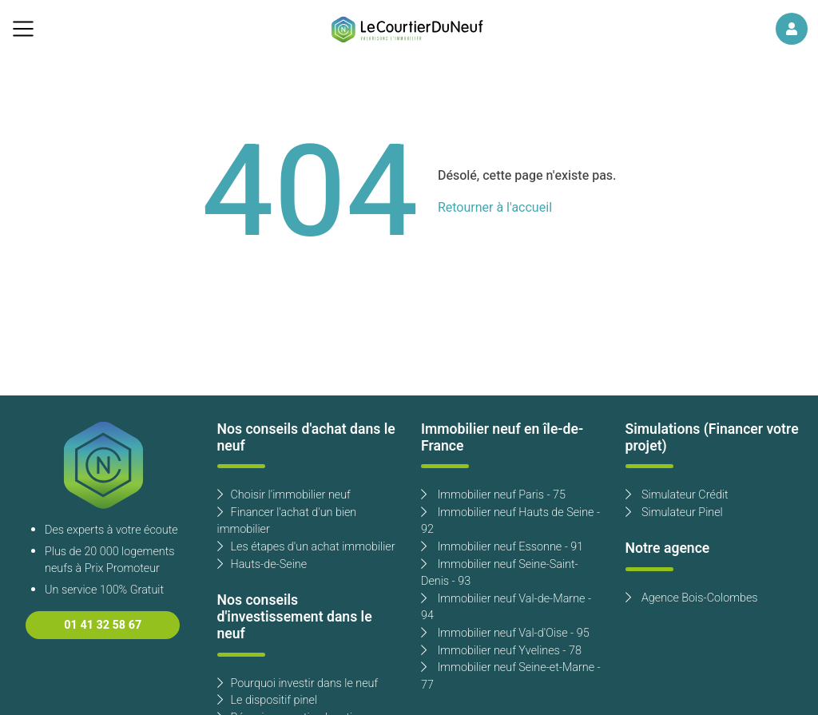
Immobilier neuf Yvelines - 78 (501, 650)
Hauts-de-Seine (262, 564)
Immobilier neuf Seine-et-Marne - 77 (511, 676)
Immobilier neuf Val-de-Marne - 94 (506, 607)
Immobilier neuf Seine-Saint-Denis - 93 (499, 573)
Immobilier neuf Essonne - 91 (502, 546)
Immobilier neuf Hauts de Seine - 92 (510, 521)
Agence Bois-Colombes (691, 598)
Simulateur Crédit (677, 495)
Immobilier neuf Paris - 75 (493, 495)
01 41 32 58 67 (102, 625)
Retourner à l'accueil (495, 207)
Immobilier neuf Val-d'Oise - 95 (505, 633)
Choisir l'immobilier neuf (284, 495)
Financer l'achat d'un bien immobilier (287, 521)
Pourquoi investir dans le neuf (298, 683)
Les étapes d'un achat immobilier (306, 546)
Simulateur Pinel (674, 512)
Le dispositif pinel (267, 700)
